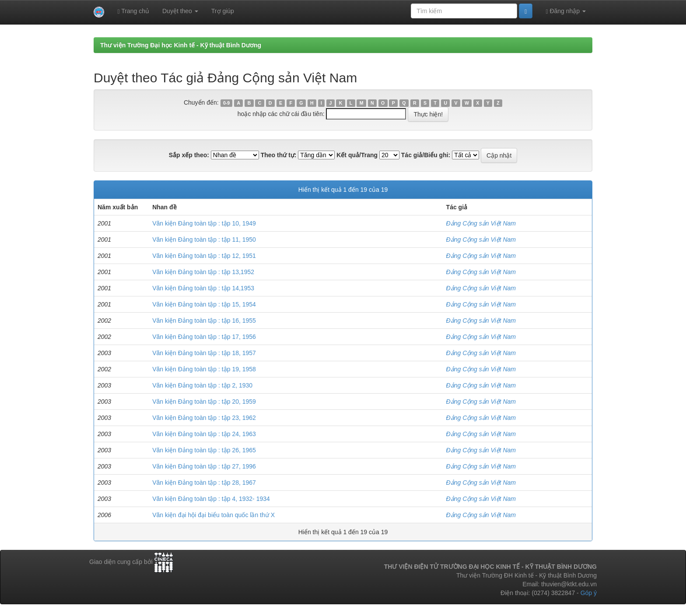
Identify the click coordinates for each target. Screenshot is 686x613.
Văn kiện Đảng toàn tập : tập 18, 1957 (204, 352)
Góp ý (589, 592)
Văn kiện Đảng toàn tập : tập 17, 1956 (204, 336)
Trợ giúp (222, 10)
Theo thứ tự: (279, 155)
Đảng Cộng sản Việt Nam (481, 223)
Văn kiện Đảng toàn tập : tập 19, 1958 (204, 369)
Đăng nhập (566, 11)
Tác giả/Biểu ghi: (425, 155)
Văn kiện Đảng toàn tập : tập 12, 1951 (204, 255)
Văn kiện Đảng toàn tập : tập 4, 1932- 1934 (211, 498)
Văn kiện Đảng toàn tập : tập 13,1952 (203, 271)
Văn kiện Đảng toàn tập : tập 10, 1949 (204, 223)
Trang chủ (133, 11)
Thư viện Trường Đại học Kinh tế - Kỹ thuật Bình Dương (180, 45)
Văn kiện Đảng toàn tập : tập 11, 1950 (204, 239)
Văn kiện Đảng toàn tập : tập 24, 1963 (204, 433)
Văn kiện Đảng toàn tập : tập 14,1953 (203, 288)
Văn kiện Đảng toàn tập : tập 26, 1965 (204, 450)
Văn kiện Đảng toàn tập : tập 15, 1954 (204, 304)
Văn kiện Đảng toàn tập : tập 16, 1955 (204, 320)
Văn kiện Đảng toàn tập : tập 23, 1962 (204, 417)
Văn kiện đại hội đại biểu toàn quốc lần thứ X (213, 514)
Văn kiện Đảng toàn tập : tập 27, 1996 (204, 466)
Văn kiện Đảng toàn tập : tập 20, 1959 (204, 401)
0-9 (226, 103)
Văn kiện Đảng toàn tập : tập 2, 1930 (202, 385)
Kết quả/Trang (357, 155)
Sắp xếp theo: (189, 155)
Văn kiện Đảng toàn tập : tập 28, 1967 (204, 482)
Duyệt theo (180, 10)
